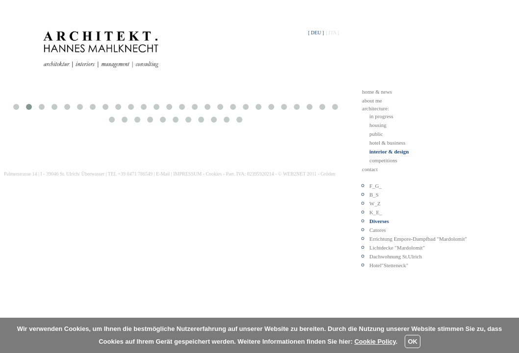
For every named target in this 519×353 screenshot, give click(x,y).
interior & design (389, 151)
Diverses (379, 221)
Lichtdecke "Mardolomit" (397, 248)
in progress (381, 116)
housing (378, 125)
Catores (377, 230)
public (376, 134)
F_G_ (375, 186)
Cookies (214, 173)
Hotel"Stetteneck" (388, 265)
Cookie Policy (374, 341)
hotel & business (387, 143)
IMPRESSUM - (189, 173)
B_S (374, 195)
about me (372, 100)
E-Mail (163, 173)
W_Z (375, 203)
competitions (383, 160)
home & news (377, 92)
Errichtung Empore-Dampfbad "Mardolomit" (418, 239)
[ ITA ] (332, 32)
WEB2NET (294, 173)
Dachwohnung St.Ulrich (395, 256)
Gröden (328, 173)
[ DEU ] (316, 32)
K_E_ (375, 212)
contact (370, 169)
